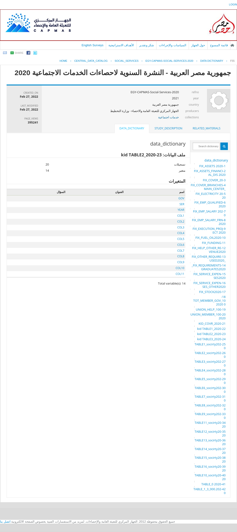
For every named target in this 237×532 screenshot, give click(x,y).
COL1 (180, 216)
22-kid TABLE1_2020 (211, 329)
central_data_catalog (90, 60)
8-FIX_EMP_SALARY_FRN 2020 (209, 222)
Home (63, 60)
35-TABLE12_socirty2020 (210, 433)
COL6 (180, 245)
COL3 (180, 227)
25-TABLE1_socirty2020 (210, 346)
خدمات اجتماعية (168, 117)
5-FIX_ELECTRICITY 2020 (211, 195)
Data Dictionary (211, 60)
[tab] (206, 128)
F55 (232, 60)
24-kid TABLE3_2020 (211, 339)
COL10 (180, 268)
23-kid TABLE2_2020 (211, 334)
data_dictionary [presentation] (131, 128)
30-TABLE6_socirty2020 (210, 389)
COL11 (180, 274)
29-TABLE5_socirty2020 (210, 381)
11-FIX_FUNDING (214, 243)
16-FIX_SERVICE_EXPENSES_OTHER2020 (209, 285)
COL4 (180, 233)
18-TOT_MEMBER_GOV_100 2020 (209, 300)
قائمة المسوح (219, 45)
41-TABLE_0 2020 (213, 484)
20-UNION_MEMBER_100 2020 (208, 316)
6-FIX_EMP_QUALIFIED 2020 (210, 204)
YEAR (181, 210)
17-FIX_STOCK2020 (212, 292)
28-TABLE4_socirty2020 (210, 372)
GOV (181, 198)
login (233, 4)
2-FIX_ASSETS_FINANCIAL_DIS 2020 (210, 173)
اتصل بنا (5, 521)
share (19, 52)
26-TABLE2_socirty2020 (210, 355)
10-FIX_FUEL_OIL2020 (210, 237)
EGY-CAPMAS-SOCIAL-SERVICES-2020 (169, 60)
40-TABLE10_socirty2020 (210, 477)
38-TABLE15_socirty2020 (210, 459)
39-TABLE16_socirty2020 (210, 468)
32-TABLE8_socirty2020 (210, 407)
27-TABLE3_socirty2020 (210, 363)
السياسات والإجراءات (172, 45)
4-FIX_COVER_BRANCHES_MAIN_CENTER (208, 187)
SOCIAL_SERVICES (126, 60)
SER (182, 204)
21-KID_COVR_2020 (212, 323)
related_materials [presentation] (206, 128)
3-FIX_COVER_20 (214, 180)
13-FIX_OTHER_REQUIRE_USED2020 (209, 258)
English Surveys (92, 45)
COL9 (180, 262)
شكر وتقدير (146, 45)
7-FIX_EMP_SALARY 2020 (209, 213)
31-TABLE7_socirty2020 (210, 398)
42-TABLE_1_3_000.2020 (210, 491)
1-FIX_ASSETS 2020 (212, 166)
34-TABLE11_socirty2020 (210, 424)
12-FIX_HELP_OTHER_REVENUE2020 (209, 250)
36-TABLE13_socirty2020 (210, 442)
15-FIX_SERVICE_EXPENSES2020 (209, 276)
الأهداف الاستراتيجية (121, 45)
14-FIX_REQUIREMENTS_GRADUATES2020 (208, 267)
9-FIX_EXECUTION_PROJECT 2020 (209, 230)
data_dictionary (216, 160)
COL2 (180, 222)
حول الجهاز (198, 45)
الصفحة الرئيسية (232, 45)
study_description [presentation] (168, 128)
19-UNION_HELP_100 (211, 309)
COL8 (180, 256)
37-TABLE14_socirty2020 (210, 451)
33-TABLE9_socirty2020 (210, 416)
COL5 (180, 239)
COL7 (180, 251)
